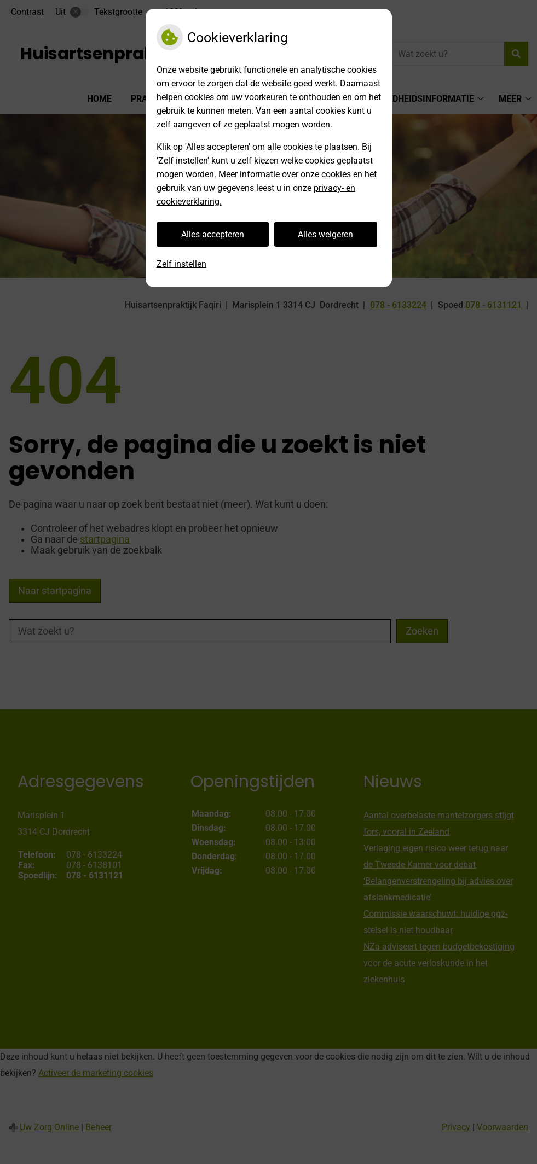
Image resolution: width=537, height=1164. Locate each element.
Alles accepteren (212, 234)
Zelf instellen (181, 264)
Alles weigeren (325, 234)
